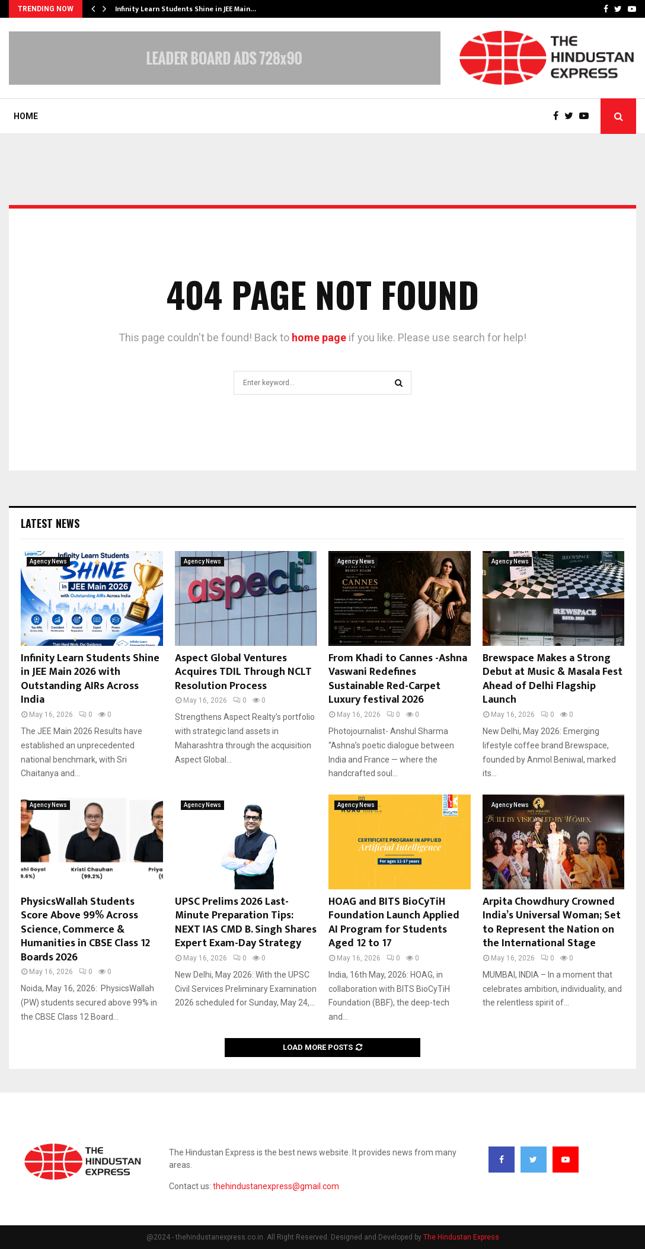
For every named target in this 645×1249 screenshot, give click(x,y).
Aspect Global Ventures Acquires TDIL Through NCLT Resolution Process (243, 672)
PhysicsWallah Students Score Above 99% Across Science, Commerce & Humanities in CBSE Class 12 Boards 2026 (85, 929)
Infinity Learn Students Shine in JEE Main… (185, 9)
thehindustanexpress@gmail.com (276, 1186)
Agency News (48, 561)
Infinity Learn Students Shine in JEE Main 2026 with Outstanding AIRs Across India (90, 679)
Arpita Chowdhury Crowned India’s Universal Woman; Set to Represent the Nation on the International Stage (552, 922)
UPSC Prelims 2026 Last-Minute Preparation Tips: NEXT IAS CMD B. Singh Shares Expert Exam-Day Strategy (246, 922)
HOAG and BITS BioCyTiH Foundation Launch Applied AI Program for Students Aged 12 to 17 (393, 922)
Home (26, 116)
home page (319, 337)
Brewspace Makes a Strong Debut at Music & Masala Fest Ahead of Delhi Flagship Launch (552, 679)
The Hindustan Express (461, 1237)
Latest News (50, 523)
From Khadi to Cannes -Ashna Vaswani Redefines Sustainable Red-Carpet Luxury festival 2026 (397, 679)
